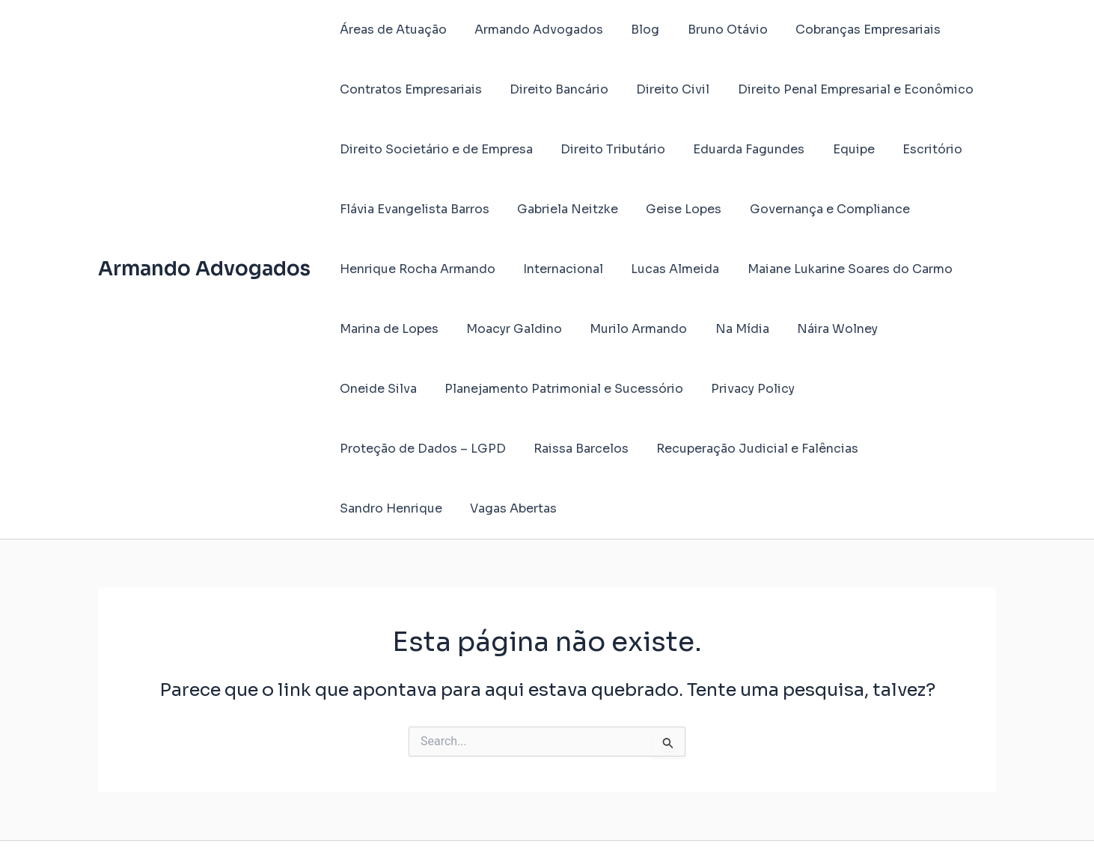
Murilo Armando (628, 329)
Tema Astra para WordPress (709, 818)
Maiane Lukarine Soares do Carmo (835, 269)
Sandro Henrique (733, 448)
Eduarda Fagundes (739, 149)
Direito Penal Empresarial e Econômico (841, 89)
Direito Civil (663, 89)
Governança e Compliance (816, 209)
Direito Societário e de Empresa (434, 149)
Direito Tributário (606, 149)
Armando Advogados (204, 239)
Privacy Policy (642, 389)
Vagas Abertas (852, 448)
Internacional (557, 269)
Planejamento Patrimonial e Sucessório (456, 389)
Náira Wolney (819, 329)
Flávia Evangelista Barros (412, 209)
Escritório (914, 149)
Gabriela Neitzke (561, 209)
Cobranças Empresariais (850, 29)
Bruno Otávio (713, 29)
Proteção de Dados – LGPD (791, 389)
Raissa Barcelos (385, 448)
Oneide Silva (922, 329)
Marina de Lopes (386, 329)
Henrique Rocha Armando (415, 269)
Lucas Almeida (665, 269)
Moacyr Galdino (508, 329)
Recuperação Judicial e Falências (557, 448)
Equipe (840, 149)
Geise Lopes (674, 209)
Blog (635, 29)
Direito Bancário (553, 89)
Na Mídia (728, 329)
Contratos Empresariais (408, 89)
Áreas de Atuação (390, 29)
